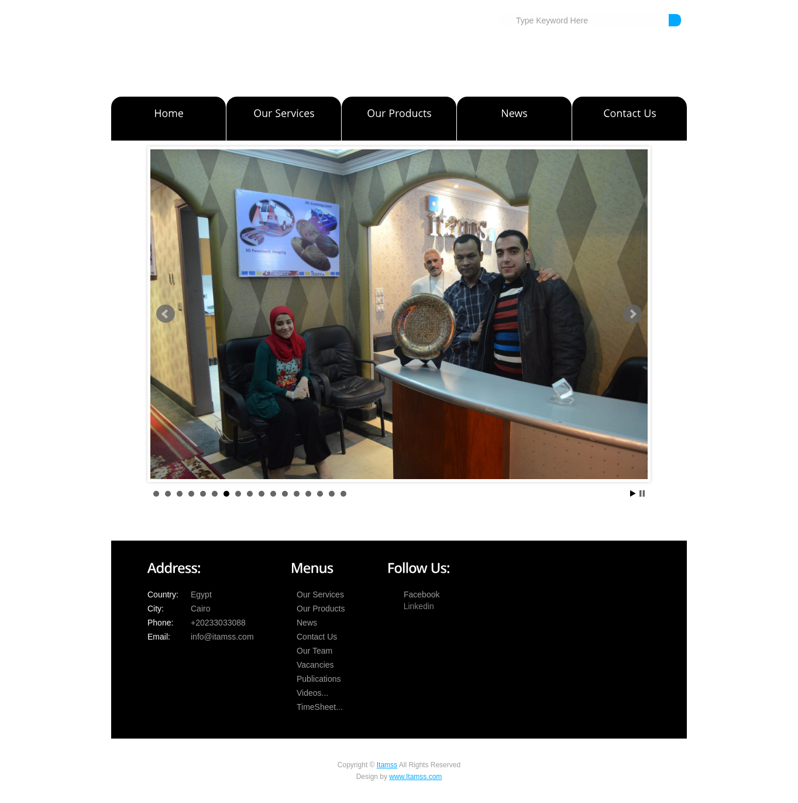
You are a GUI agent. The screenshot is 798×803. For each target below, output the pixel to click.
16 (332, 494)
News (307, 622)
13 (297, 494)
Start (633, 493)
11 (273, 494)
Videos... (312, 693)
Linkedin (419, 606)
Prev (165, 314)
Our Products (321, 608)
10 (261, 494)
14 (308, 494)
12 (285, 494)
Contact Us (317, 636)
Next (632, 314)
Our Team (314, 650)
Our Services (320, 594)
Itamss (387, 765)
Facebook (421, 594)
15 (320, 494)
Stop (642, 493)
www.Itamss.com (415, 777)
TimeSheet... (320, 707)
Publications (319, 679)
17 (343, 494)
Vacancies (315, 664)
